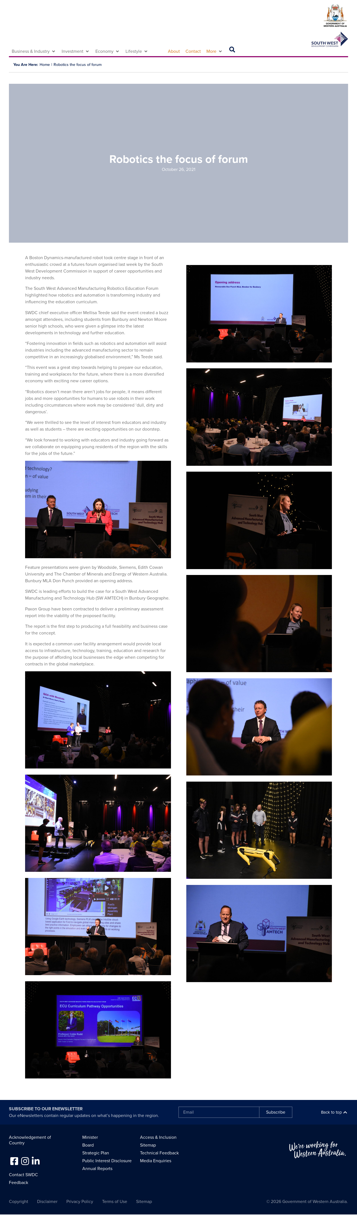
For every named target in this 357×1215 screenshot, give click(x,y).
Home (45, 64)
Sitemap (148, 1145)
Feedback (18, 1182)
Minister (90, 1137)
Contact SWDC (23, 1175)
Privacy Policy (79, 1201)
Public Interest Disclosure (107, 1161)
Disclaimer (47, 1201)
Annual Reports (97, 1168)
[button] (34, 51)
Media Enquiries (155, 1161)
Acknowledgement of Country (30, 1140)
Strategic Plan (95, 1153)
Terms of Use (114, 1201)
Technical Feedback (159, 1153)
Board (88, 1145)
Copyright (18, 1201)
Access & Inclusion (158, 1137)
